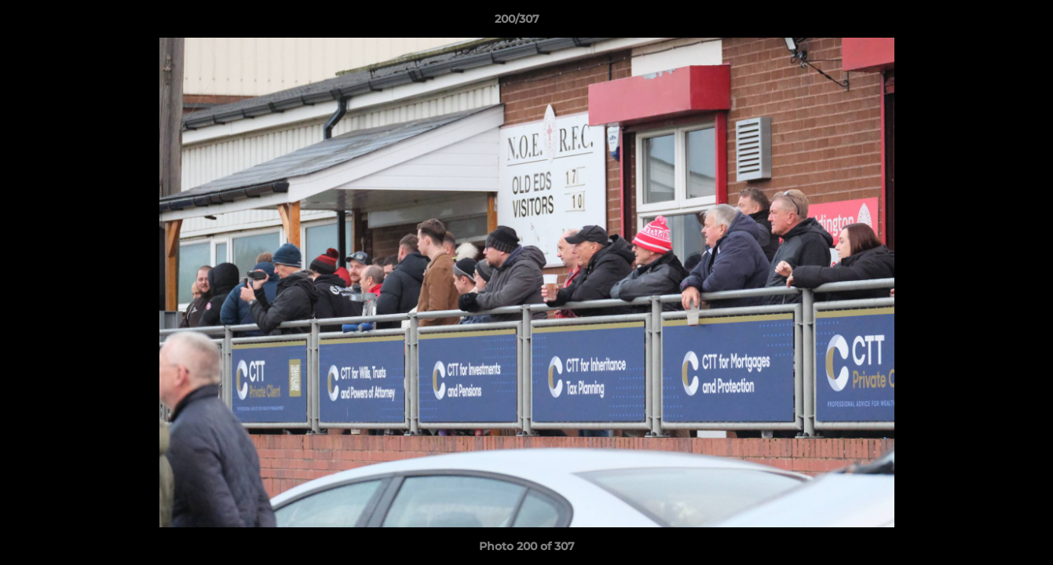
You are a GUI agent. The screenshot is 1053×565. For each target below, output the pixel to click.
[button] (987, 23)
